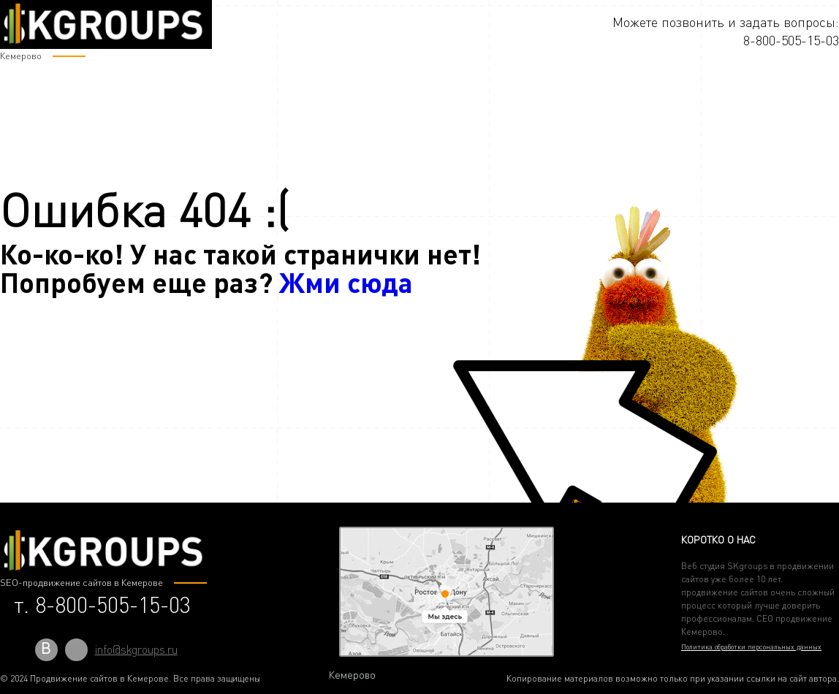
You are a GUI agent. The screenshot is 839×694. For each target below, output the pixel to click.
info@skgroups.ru (136, 649)
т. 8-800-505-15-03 (102, 605)
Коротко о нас (718, 539)
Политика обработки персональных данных (751, 646)
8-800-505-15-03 (791, 40)
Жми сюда (346, 281)
